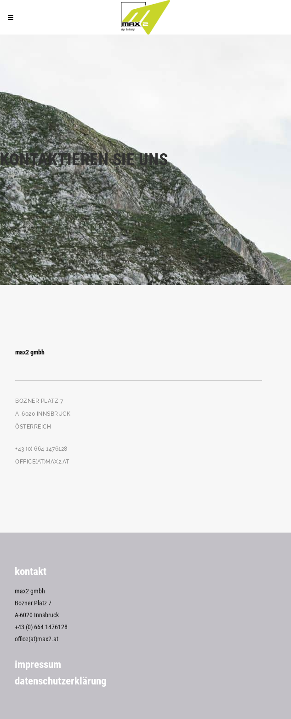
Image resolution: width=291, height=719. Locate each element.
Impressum (38, 664)
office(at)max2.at (36, 639)
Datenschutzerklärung (61, 681)
